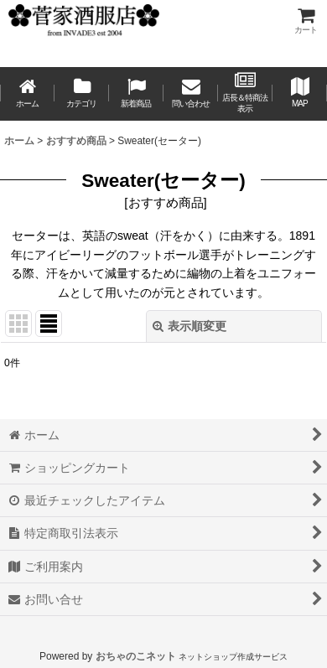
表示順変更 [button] (189, 326)
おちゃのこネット (136, 656)
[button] (299, 94)
